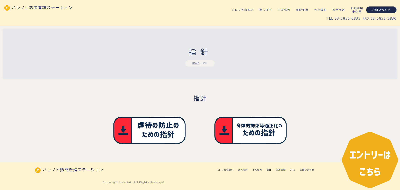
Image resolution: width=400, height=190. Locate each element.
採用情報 (338, 10)
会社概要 (320, 10)
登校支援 (302, 10)
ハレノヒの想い (243, 10)
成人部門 (265, 10)
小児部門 (284, 10)
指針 (269, 162)
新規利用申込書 (357, 9)
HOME (195, 64)
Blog (292, 162)
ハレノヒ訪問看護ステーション (42, 7)
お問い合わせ (381, 10)
